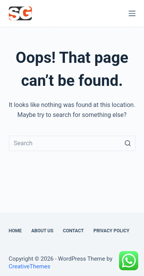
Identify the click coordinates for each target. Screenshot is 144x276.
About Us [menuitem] (42, 230)
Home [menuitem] (15, 230)
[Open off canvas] (132, 13)
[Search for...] (72, 143)
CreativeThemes (30, 266)
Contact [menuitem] (73, 230)
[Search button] (128, 143)
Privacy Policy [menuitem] (111, 230)
